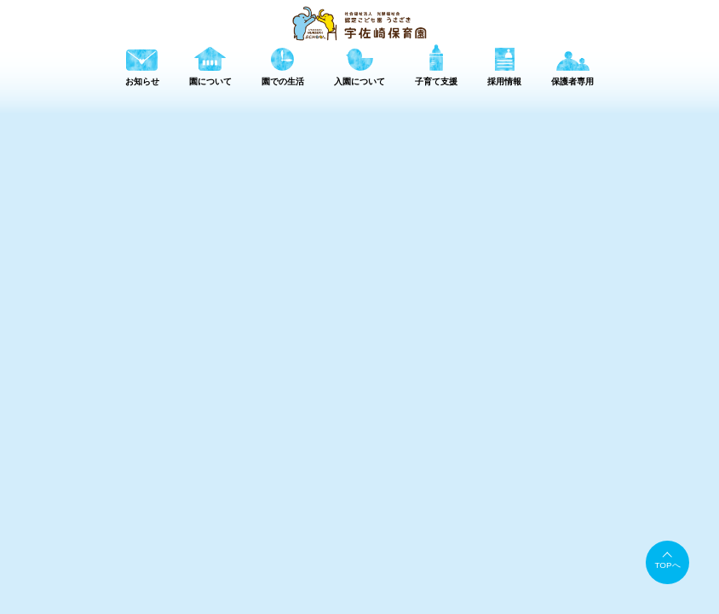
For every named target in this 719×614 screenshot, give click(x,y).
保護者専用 (674, 522)
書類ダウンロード (517, 542)
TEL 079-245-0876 (200, 594)
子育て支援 (537, 522)
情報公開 (588, 542)
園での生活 (463, 522)
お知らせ (322, 522)
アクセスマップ (432, 542)
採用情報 (605, 522)
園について (390, 522)
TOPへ (668, 565)
